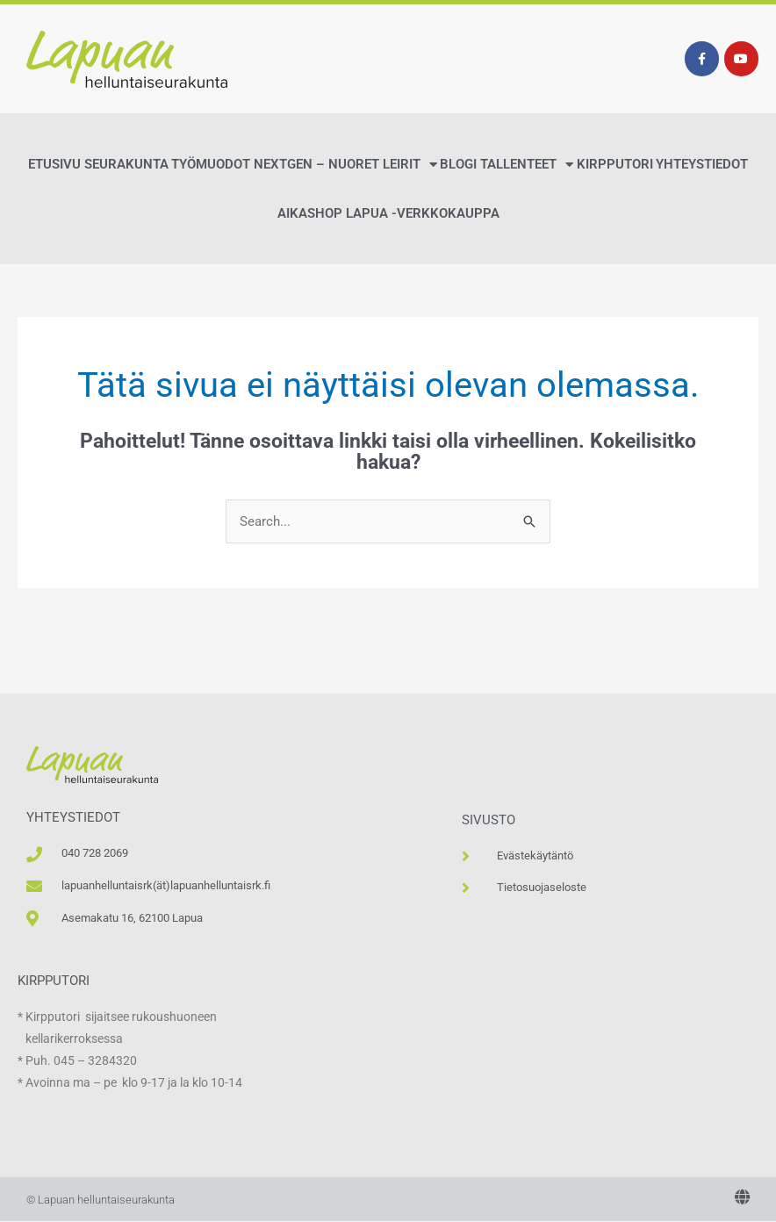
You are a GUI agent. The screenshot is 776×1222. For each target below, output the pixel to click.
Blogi (458, 164)
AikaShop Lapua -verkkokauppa (388, 213)
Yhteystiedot (702, 164)
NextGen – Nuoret (316, 164)
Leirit (410, 164)
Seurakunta (126, 164)
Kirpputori (615, 164)
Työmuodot (210, 164)
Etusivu (54, 164)
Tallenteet (526, 164)
